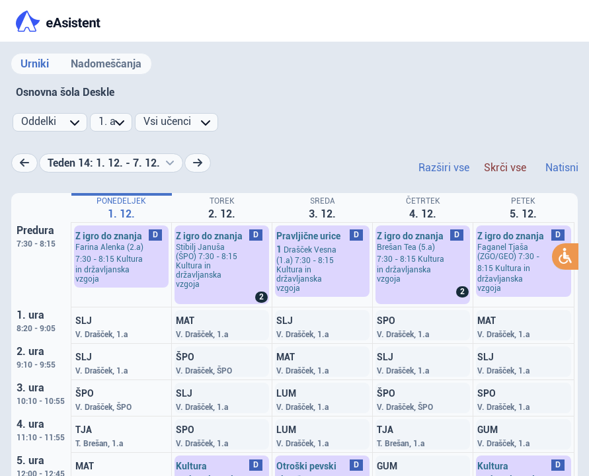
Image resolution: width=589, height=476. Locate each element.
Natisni (561, 167)
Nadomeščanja (106, 64)
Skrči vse (505, 167)
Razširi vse (443, 167)
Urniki (34, 64)
